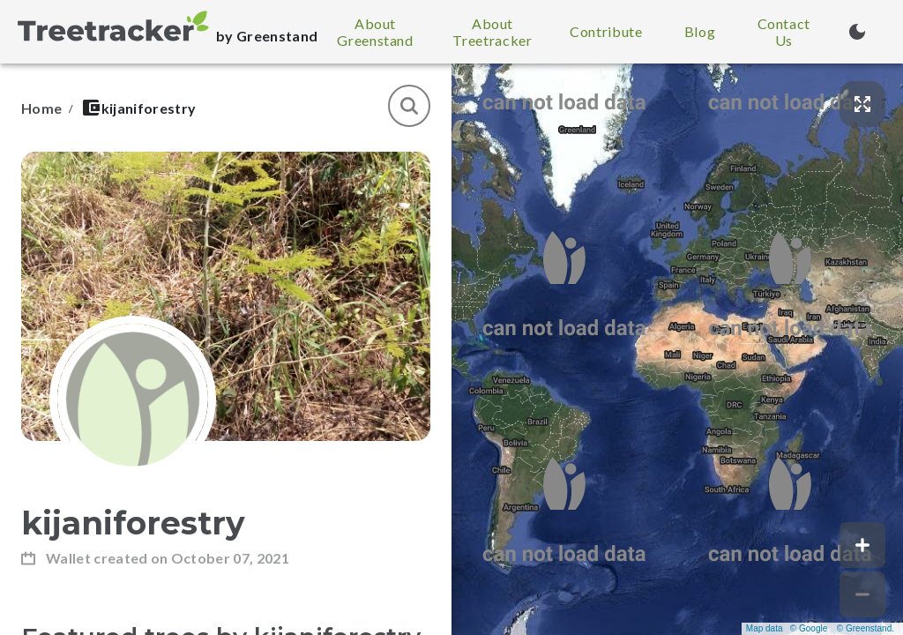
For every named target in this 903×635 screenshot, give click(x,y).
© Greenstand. (865, 628)
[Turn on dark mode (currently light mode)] (857, 31)
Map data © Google (786, 628)
